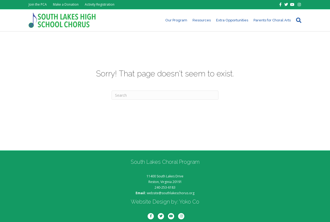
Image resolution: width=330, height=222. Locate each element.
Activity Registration (99, 4)
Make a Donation (66, 4)
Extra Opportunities (232, 20)
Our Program (176, 20)
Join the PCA (38, 4)
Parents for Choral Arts (272, 20)
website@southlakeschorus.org (170, 193)
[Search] (297, 20)
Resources (202, 20)
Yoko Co (189, 201)
